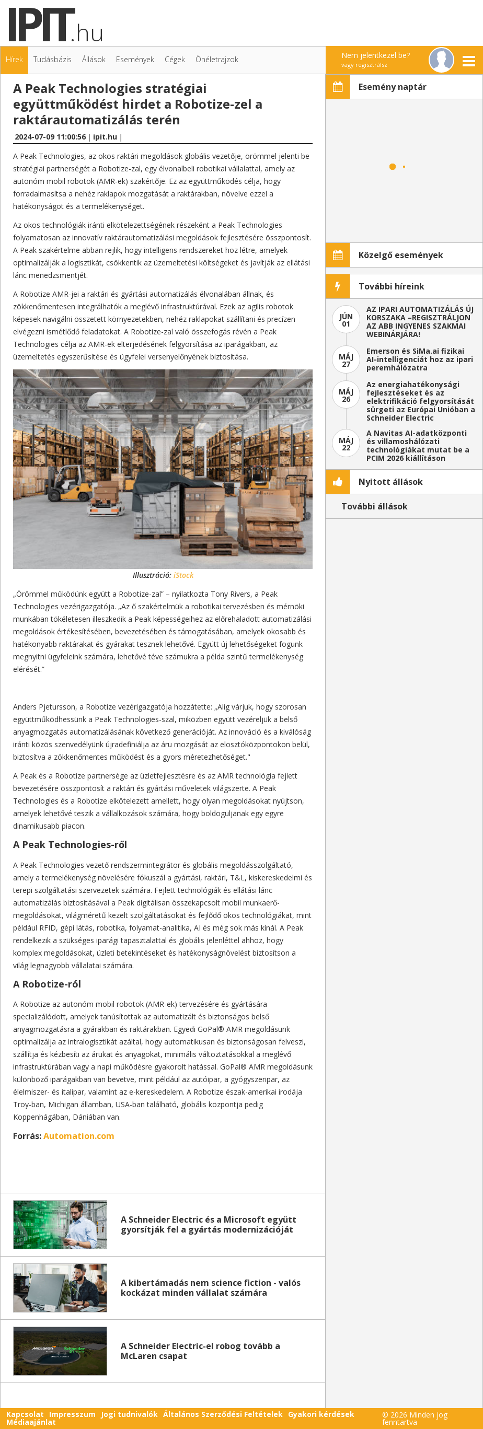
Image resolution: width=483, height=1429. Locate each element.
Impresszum (72, 1414)
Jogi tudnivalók (129, 1414)
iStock (183, 575)
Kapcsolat (25, 1414)
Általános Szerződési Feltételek (223, 1414)
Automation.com (78, 1136)
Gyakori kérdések (321, 1414)
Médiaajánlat (31, 1422)
